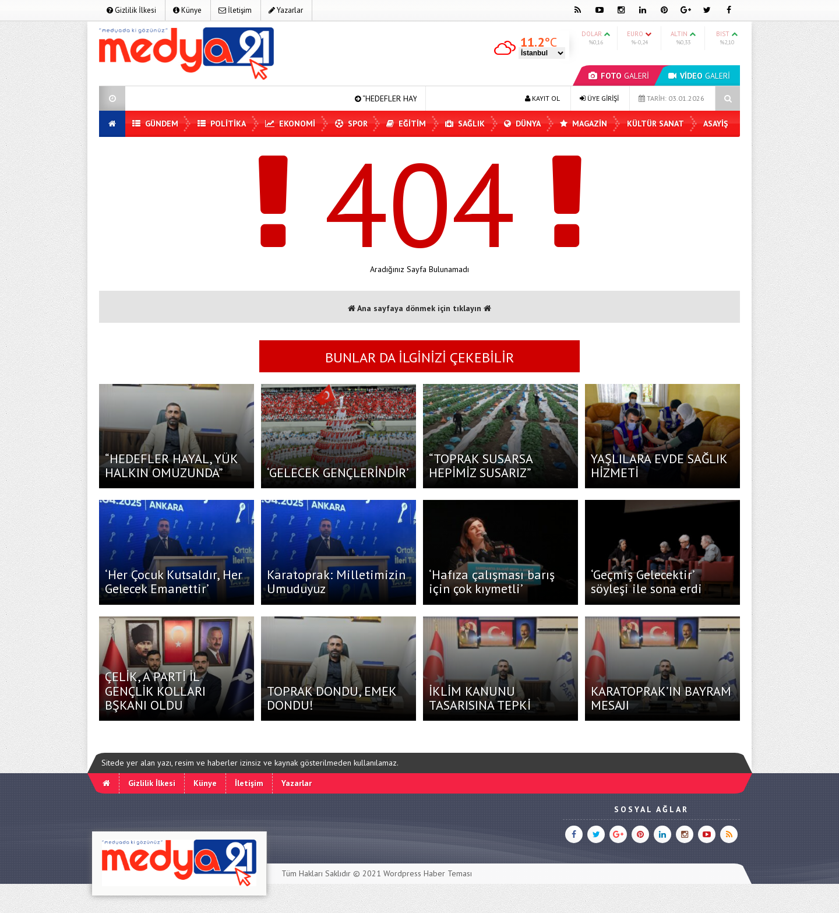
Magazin (583, 123)
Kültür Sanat (655, 123)
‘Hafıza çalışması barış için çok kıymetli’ (492, 581)
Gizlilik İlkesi (131, 10)
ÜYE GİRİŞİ (599, 98)
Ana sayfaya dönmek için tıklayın (419, 308)
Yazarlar (286, 10)
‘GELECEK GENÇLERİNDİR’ (338, 472)
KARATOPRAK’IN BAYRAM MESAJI (661, 698)
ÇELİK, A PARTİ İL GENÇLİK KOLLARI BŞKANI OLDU (155, 690)
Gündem (155, 123)
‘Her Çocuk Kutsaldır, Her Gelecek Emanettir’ (173, 581)
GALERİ (618, 75)
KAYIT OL (542, 98)
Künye (187, 10)
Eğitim (406, 123)
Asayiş (715, 123)
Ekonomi (290, 123)
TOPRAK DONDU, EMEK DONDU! (331, 698)
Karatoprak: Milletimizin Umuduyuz (336, 581)
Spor (351, 123)
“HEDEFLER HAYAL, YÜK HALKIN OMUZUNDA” (171, 465)
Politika (222, 123)
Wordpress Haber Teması (427, 873)
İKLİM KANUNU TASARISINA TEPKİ (480, 698)
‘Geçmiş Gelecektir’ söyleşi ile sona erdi (646, 581)
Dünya (522, 123)
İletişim (235, 10)
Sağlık (465, 123)
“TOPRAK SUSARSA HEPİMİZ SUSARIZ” (481, 465)
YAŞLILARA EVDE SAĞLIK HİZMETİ (659, 465)
